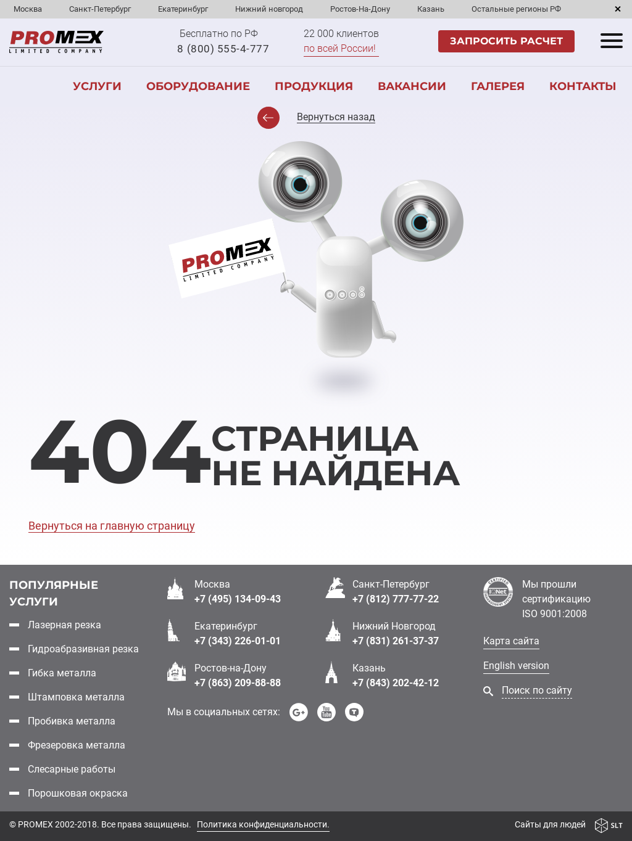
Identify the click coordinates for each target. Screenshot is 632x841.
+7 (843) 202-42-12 (395, 683)
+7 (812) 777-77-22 (395, 599)
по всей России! (340, 48)
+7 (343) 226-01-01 (237, 641)
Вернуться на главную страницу (111, 525)
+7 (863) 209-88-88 (237, 683)
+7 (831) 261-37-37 (395, 641)
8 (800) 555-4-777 (223, 49)
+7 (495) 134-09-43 (237, 599)
